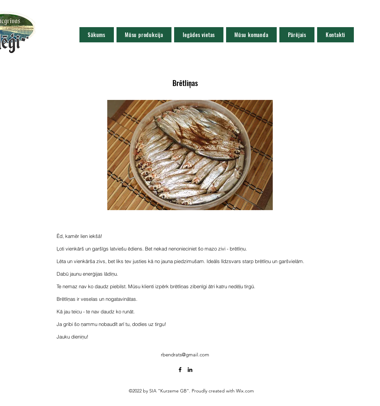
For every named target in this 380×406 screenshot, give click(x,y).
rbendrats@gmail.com (185, 354)
